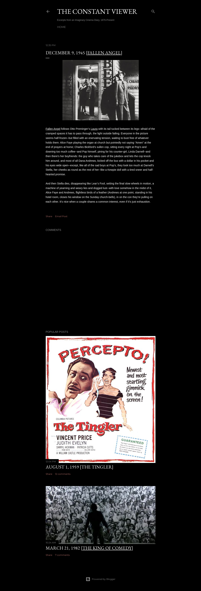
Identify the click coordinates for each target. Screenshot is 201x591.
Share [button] (49, 216)
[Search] (153, 10)
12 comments (62, 473)
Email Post (61, 216)
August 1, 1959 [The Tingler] (79, 467)
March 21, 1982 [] (89, 548)
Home (61, 27)
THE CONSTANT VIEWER (97, 11)
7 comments (62, 555)
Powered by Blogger (100, 579)
